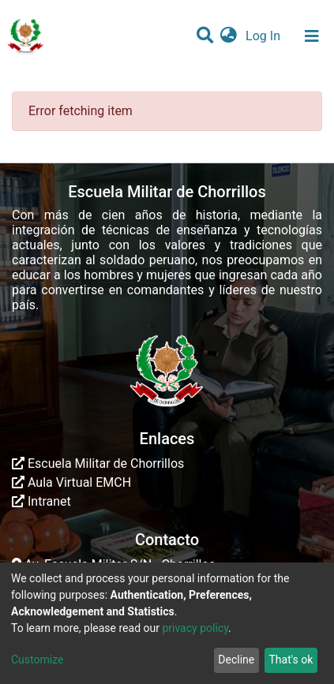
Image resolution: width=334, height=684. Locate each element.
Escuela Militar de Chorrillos (98, 463)
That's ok (290, 659)
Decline (236, 659)
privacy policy (195, 628)
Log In (264, 35)
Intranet (41, 501)
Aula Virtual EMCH (71, 482)
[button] (228, 36)
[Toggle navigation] (312, 36)
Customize (37, 659)
